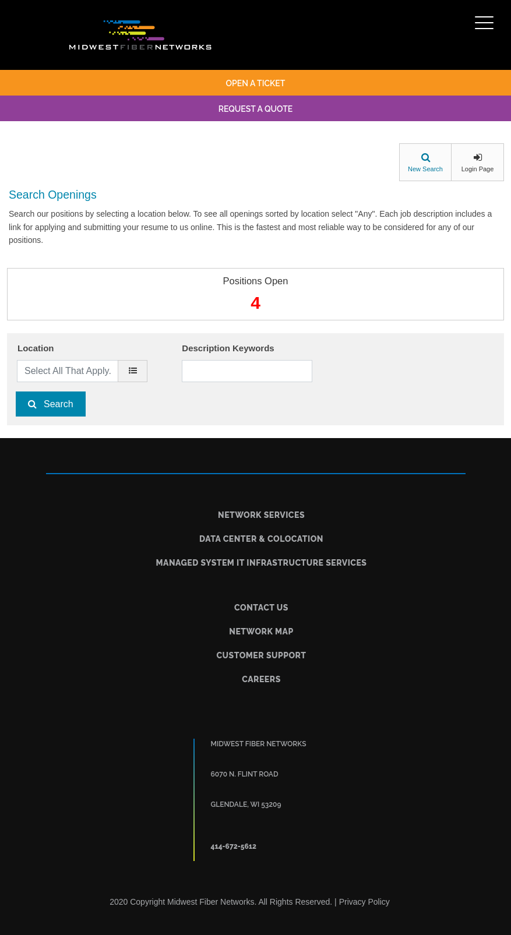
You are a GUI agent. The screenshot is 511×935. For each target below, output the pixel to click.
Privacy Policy (364, 901)
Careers (261, 679)
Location (35, 348)
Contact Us (261, 607)
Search (58, 404)
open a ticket (256, 83)
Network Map (261, 631)
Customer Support (261, 655)
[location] (132, 371)
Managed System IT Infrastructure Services (261, 562)
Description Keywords (228, 348)
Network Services (261, 515)
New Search (425, 168)
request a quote (256, 109)
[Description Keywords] (247, 371)
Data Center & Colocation (261, 539)
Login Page (477, 168)
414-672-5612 (233, 846)
